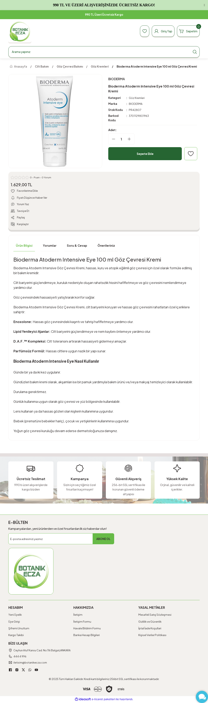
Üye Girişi (14, 622)
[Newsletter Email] (61, 539)
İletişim (77, 615)
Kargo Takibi (16, 636)
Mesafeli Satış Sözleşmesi (154, 615)
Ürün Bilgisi (24, 246)
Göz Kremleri (137, 98)
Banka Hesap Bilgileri (86, 636)
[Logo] (19, 31)
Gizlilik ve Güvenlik (149, 622)
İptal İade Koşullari (149, 629)
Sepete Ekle (145, 153)
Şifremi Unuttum (18, 629)
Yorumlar (49, 246)
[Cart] (187, 31)
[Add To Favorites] (190, 153)
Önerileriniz (106, 246)
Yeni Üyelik (15, 615)
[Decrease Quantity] (112, 139)
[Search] (104, 52)
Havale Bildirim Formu (87, 629)
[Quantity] (121, 139)
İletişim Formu (82, 622)
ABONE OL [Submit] (103, 539)
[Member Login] (161, 31)
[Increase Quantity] (130, 139)
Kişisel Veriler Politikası (152, 636)
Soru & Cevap (77, 246)
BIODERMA (136, 104)
